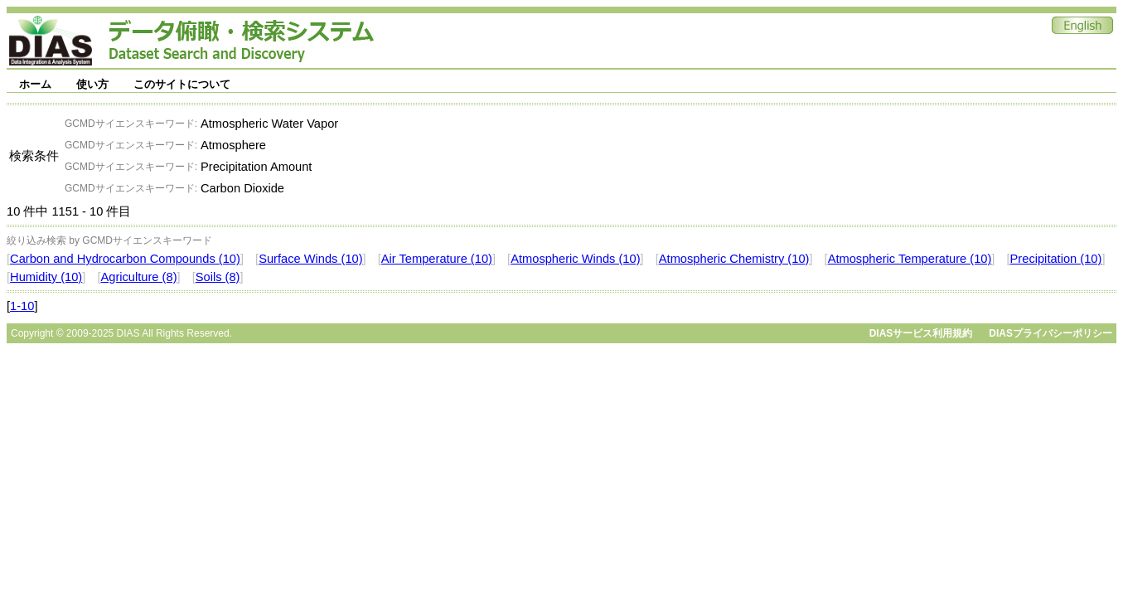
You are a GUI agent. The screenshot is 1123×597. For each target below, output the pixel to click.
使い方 (92, 84)
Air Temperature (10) (436, 258)
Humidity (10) (46, 277)
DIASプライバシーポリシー (1050, 333)
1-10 (22, 306)
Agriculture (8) (138, 277)
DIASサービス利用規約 (921, 333)
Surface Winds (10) (310, 258)
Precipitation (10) (1056, 258)
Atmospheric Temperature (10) (910, 258)
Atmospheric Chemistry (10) (734, 258)
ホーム (35, 84)
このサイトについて (181, 84)
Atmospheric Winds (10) (575, 258)
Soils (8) (218, 277)
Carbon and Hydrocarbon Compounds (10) (125, 258)
